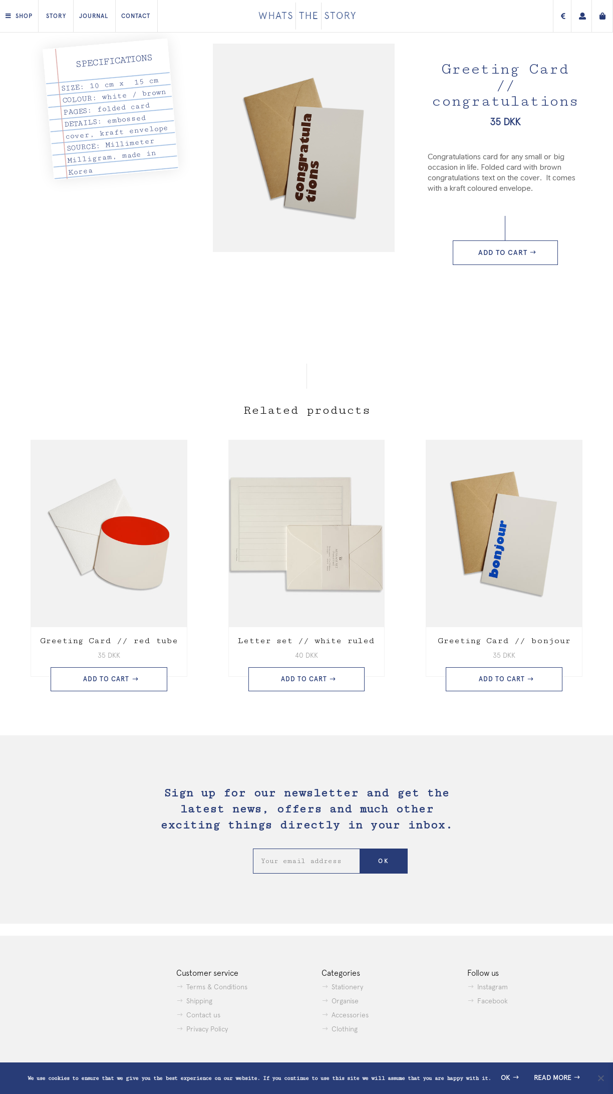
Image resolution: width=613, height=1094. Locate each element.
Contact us (203, 1015)
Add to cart (502, 252)
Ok (505, 1077)
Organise (345, 1001)
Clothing (345, 1029)
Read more (552, 1077)
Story (56, 16)
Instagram (492, 987)
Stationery (347, 987)
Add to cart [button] (106, 679)
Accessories (350, 1015)
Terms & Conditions (216, 987)
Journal (93, 16)
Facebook (492, 1001)
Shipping (199, 1001)
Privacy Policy (207, 1029)
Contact (135, 16)
